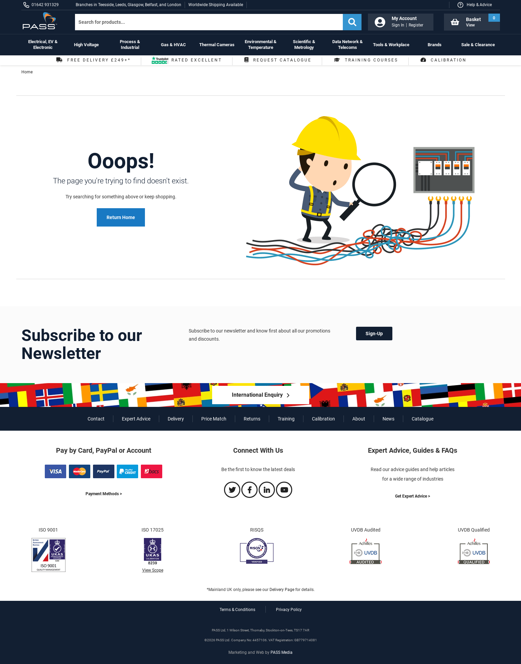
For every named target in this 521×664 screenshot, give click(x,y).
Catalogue (422, 418)
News (388, 418)
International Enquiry (257, 395)
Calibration (443, 60)
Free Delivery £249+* (93, 60)
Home (27, 72)
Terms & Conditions (237, 609)
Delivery (176, 418)
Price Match (213, 418)
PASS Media (282, 652)
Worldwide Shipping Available (215, 4)
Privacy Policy (289, 609)
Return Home (121, 217)
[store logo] (42, 21)
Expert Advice (136, 418)
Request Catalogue (277, 60)
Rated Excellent (186, 61)
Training (286, 418)
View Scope (152, 570)
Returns (252, 418)
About (358, 418)
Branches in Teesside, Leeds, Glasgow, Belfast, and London (128, 4)
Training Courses (365, 60)
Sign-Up (374, 333)
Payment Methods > (104, 493)
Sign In (398, 25)
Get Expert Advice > (412, 496)
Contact (96, 418)
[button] (474, 5)
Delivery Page (281, 589)
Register (416, 25)
